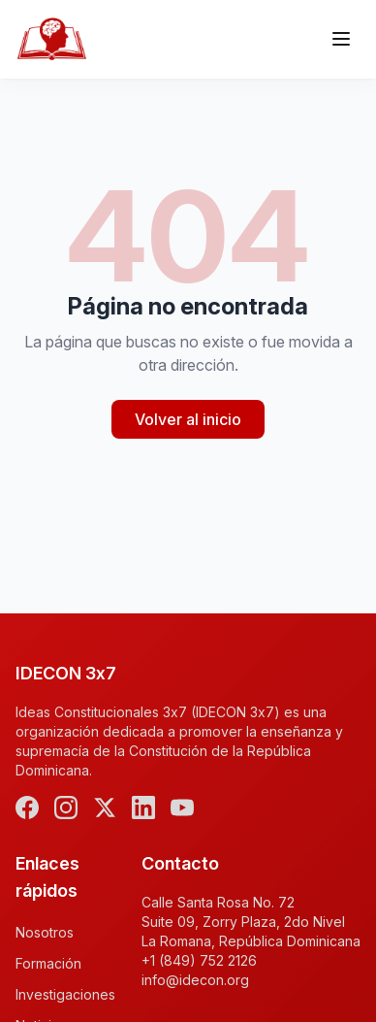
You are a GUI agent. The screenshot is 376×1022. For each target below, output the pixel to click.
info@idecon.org (195, 980)
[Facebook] (27, 807)
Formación (48, 963)
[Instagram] (66, 807)
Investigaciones (65, 994)
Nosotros (45, 932)
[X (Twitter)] (104, 807)
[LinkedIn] (143, 807)
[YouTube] (182, 807)
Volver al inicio (188, 419)
